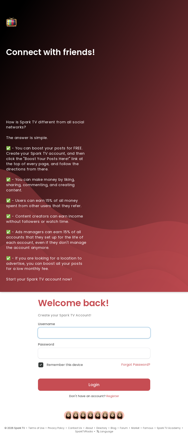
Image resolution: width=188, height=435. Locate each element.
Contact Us (75, 428)
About (89, 428)
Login (94, 385)
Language (104, 431)
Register (112, 396)
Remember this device (65, 365)
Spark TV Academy (169, 428)
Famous (148, 428)
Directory (101, 428)
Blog (113, 428)
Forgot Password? (135, 364)
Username (46, 324)
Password (46, 344)
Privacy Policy (56, 428)
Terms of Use (36, 428)
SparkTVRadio (84, 431)
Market (135, 428)
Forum (124, 428)
